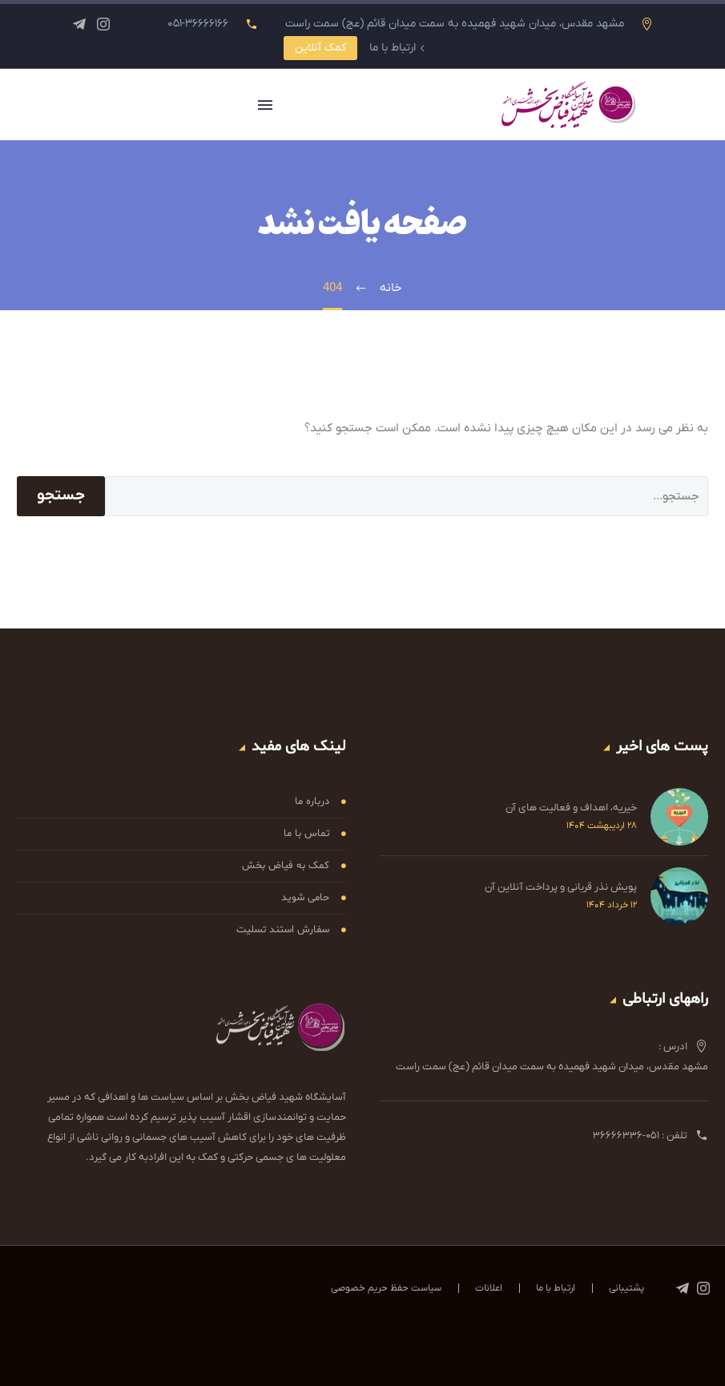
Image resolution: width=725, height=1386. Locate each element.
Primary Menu (265, 105)
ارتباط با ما (392, 47)
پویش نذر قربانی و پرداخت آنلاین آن (561, 887)
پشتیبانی (626, 1288)
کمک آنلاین (320, 47)
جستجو (61, 496)
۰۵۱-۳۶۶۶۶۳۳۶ (626, 1135)
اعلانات (488, 1288)
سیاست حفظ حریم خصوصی (386, 1288)
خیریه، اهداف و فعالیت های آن (571, 807)
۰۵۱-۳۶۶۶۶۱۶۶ (197, 23)
